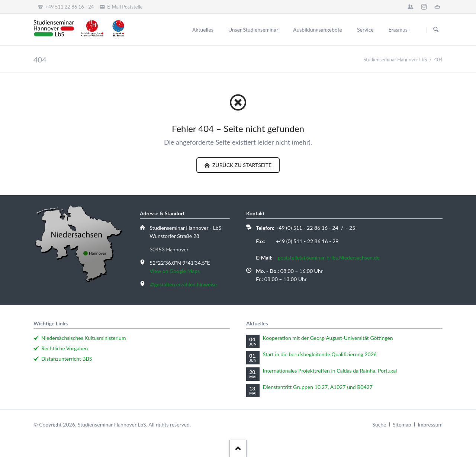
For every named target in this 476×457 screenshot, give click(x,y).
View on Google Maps (174, 271)
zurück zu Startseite (241, 165)
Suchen (436, 29)
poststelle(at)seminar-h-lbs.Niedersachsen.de (329, 257)
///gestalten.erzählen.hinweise (183, 284)
